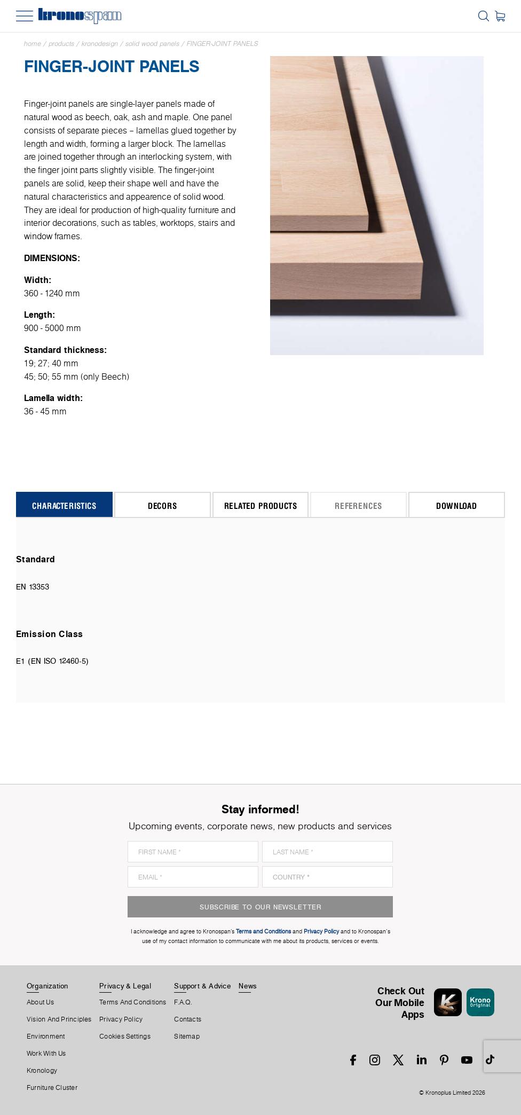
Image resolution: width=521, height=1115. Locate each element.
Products (61, 43)
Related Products (260, 505)
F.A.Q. (183, 1002)
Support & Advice (202, 985)
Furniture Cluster (52, 1087)
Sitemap (187, 1036)
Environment (46, 1036)
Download (456, 505)
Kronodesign (100, 43)
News (248, 985)
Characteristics (64, 505)
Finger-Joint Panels (222, 43)
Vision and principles (59, 1019)
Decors (162, 505)
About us (40, 1002)
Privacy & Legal (125, 985)
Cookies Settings (125, 1036)
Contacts (187, 1019)
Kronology (42, 1070)
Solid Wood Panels (152, 43)
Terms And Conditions (132, 1002)
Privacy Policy (121, 1019)
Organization (47, 985)
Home (32, 43)
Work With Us (46, 1053)
